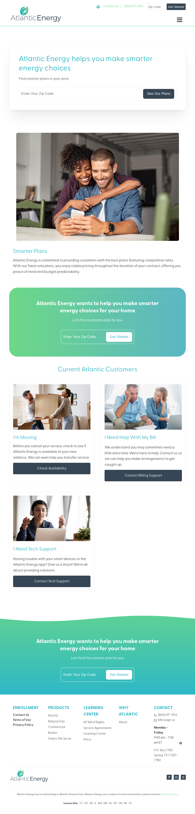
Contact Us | (112, 6)
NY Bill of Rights (94, 722)
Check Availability (51, 468)
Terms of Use (22, 720)
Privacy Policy (23, 725)
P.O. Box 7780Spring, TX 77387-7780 (166, 755)
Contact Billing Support (143, 475)
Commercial (56, 727)
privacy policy (169, 794)
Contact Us (21, 715)
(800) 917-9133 (133, 6)
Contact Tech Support (51, 581)
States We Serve (59, 738)
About (123, 722)
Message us (166, 720)
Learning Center (95, 733)
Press (87, 739)
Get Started (176, 7)
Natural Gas (56, 721)
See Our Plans (158, 93)
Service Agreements (98, 728)
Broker (52, 733)
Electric (53, 715)
